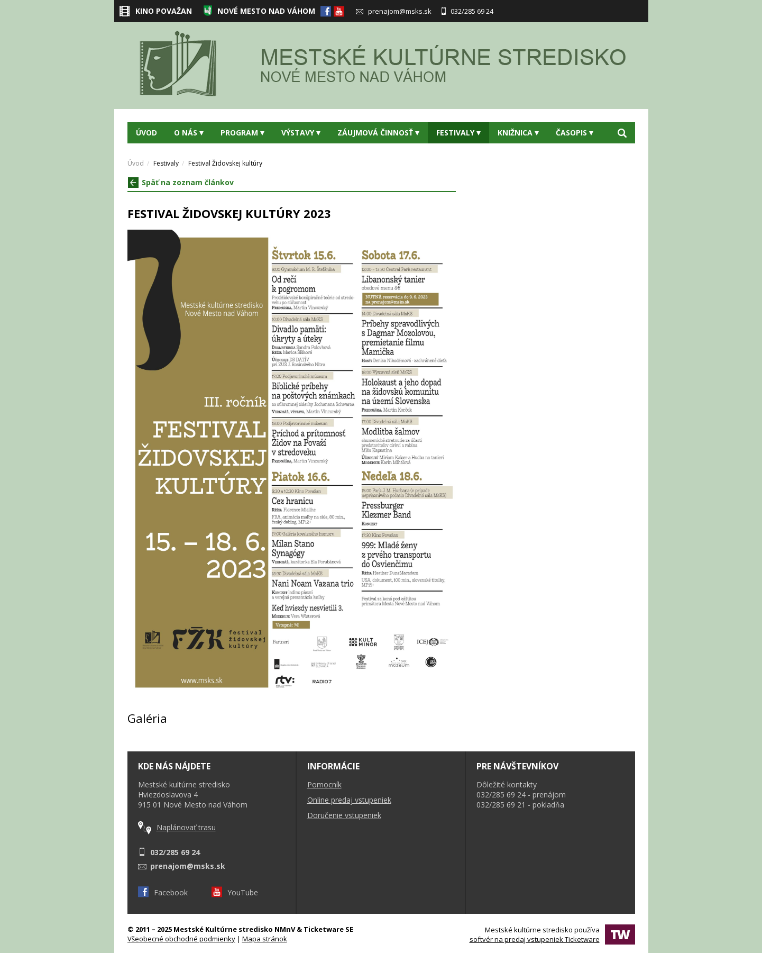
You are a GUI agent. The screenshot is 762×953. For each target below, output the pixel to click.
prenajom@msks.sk (394, 11)
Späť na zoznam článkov (181, 182)
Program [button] (242, 133)
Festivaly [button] (458, 133)
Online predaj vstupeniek (349, 800)
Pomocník (324, 784)
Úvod (146, 133)
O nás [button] (189, 133)
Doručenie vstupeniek (344, 815)
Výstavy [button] (300, 133)
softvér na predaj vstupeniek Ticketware (535, 939)
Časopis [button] (574, 133)
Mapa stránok (264, 938)
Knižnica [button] (518, 133)
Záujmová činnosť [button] (378, 133)
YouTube (235, 892)
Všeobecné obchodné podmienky (181, 938)
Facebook (163, 892)
